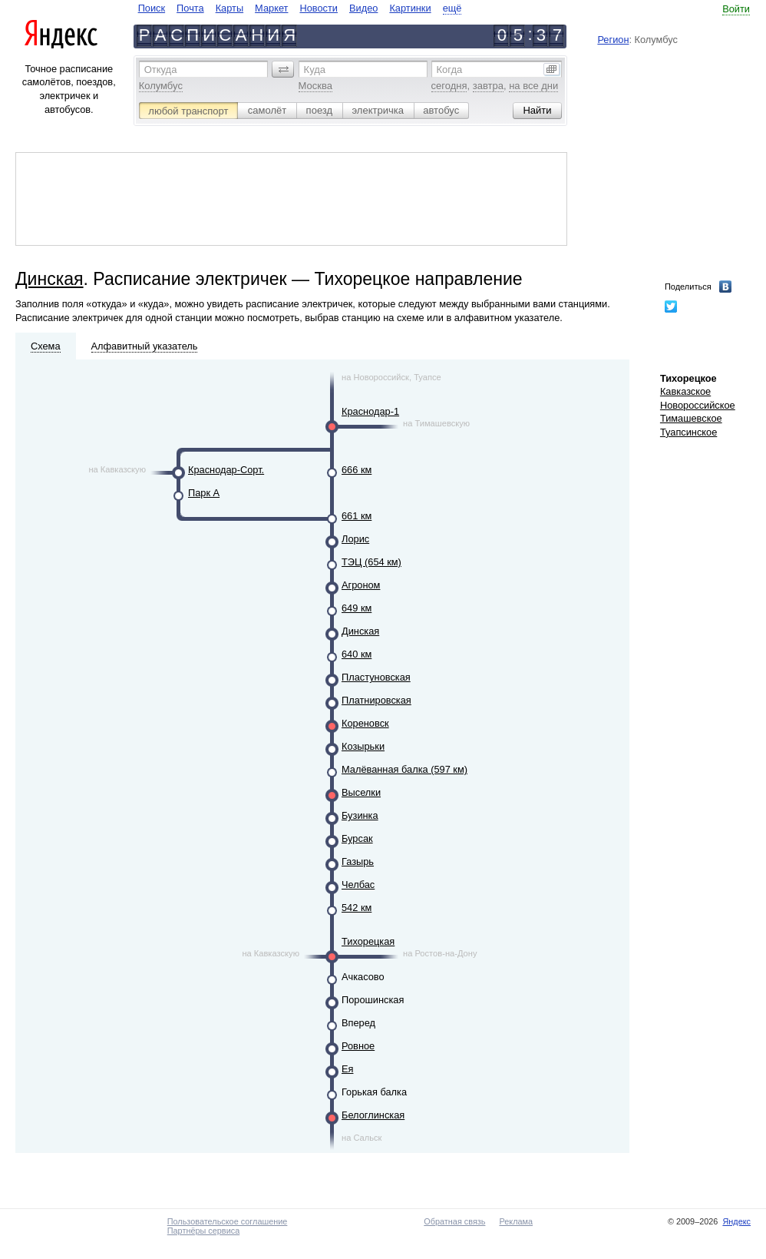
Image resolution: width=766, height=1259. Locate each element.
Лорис (355, 539)
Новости (318, 8)
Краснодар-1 (370, 411)
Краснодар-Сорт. (226, 469)
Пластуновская (376, 677)
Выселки (361, 792)
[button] (283, 69)
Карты (229, 8)
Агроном (361, 585)
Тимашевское (691, 418)
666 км (356, 469)
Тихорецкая (368, 941)
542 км (356, 907)
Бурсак (357, 838)
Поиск (151, 8)
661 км (356, 516)
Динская (49, 279)
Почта (190, 8)
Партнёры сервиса (203, 1230)
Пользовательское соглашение (227, 1221)
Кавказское (685, 391)
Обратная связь (454, 1221)
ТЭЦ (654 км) (371, 562)
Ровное (358, 1046)
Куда (314, 69)
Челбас (358, 884)
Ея (347, 1069)
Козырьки (363, 746)
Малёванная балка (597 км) (404, 769)
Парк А (204, 493)
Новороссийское (697, 405)
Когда (450, 69)
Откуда (160, 69)
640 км (356, 654)
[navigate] (300, 8)
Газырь (358, 861)
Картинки (410, 8)
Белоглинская (373, 1115)
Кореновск (365, 723)
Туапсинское (688, 432)
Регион (613, 39)
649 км (356, 608)
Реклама (516, 1221)
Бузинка (360, 815)
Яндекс (736, 1221)
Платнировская (376, 700)
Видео (363, 8)
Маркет (271, 8)
